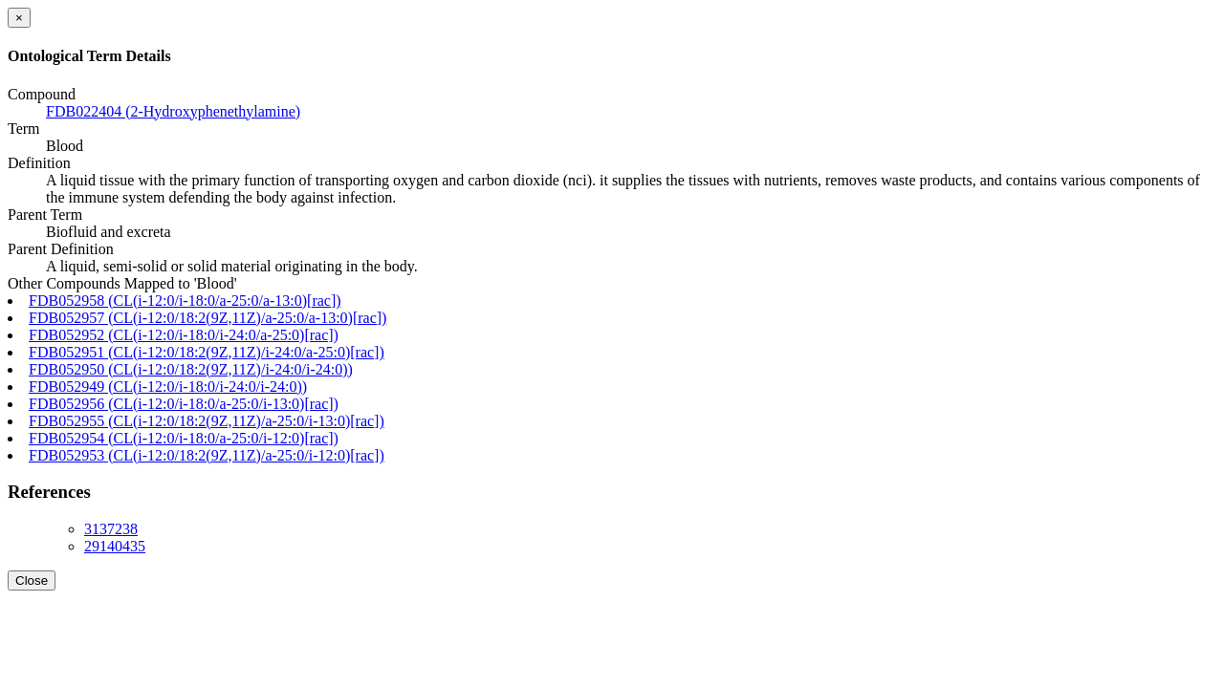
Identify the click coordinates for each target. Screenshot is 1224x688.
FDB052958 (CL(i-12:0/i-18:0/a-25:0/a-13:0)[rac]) (185, 300)
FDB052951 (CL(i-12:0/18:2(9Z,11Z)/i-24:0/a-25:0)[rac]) (206, 352)
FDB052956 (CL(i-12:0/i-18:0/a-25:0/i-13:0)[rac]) (184, 404)
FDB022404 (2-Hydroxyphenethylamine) (173, 111)
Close (31, 580)
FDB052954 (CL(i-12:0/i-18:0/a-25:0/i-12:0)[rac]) (184, 438)
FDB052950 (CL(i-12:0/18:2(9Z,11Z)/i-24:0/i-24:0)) (191, 369)
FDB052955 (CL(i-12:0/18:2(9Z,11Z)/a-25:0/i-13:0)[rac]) (206, 421)
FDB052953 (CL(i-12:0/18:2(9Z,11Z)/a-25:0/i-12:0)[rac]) (206, 455)
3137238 (111, 529)
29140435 (114, 546)
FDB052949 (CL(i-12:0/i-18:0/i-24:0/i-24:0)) (168, 386)
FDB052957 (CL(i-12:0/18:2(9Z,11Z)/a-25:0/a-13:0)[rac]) (207, 318)
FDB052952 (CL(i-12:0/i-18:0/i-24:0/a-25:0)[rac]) (184, 335)
